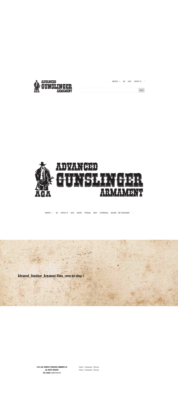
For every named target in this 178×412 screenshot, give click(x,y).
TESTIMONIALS (104, 213)
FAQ (124, 81)
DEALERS (134, 27)
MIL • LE (142, 27)
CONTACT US (137, 81)
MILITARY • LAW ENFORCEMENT (120, 213)
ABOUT (118, 27)
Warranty (96, 367)
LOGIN (129, 81)
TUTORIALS (126, 27)
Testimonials (88, 367)
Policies (81, 367)
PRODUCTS (115, 81)
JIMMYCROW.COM (56, 373)
